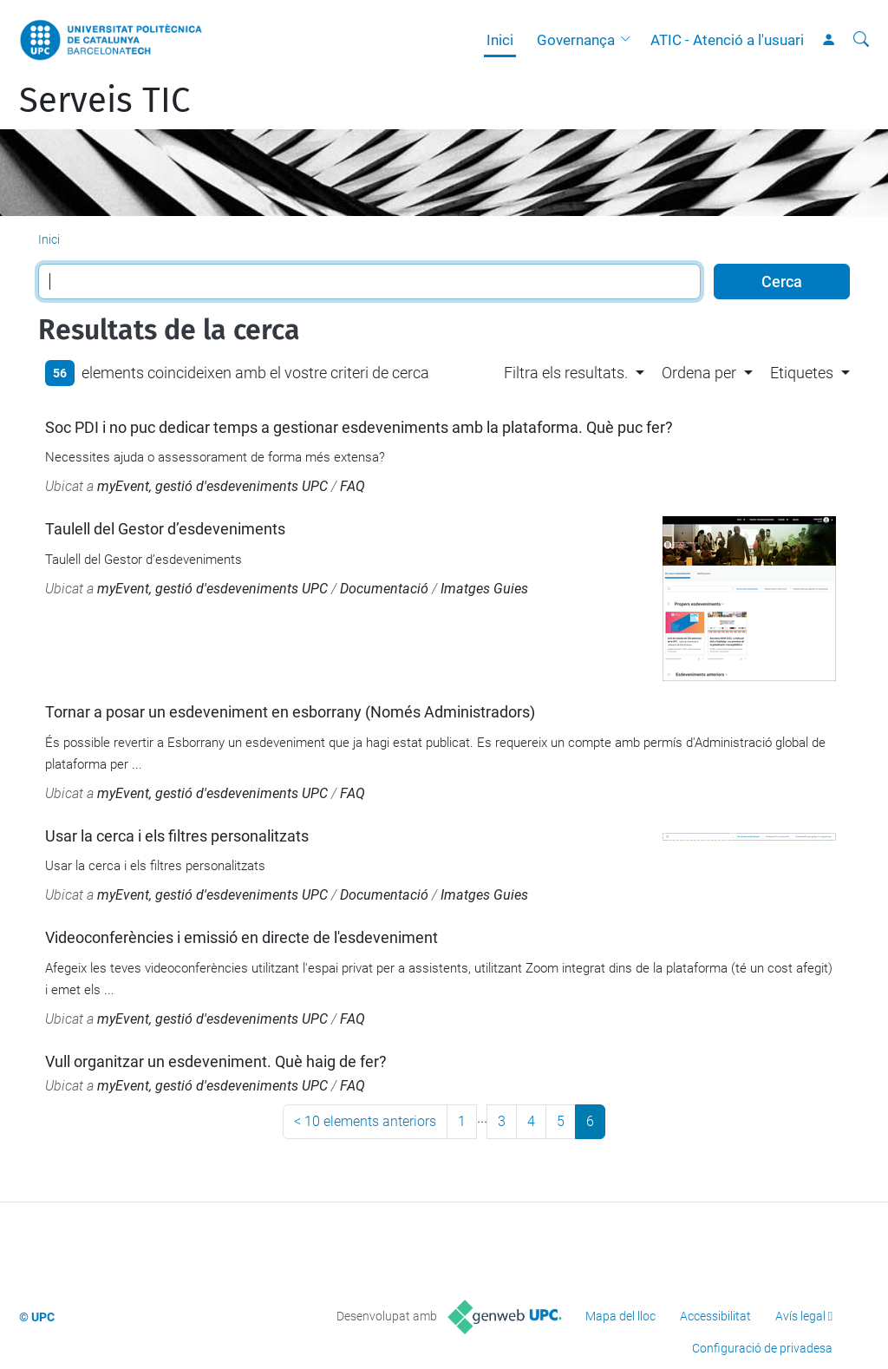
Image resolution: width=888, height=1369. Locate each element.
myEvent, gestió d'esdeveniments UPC (212, 486)
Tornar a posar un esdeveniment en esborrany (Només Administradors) (290, 712)
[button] (629, 40)
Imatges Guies (484, 588)
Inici (499, 40)
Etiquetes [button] (801, 373)
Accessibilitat (715, 1316)
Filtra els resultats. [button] (566, 373)
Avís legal (800, 1316)
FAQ (352, 486)
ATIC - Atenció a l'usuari (727, 40)
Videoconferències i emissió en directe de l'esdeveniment (241, 937)
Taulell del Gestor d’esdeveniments (165, 529)
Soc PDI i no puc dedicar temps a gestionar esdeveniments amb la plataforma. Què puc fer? (359, 427)
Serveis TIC (104, 100)
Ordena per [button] (699, 373)
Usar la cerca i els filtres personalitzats (177, 836)
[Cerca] (861, 40)
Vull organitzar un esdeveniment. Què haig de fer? (216, 1061)
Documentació (384, 588)
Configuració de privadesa (762, 1348)
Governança (576, 40)
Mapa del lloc (620, 1316)
